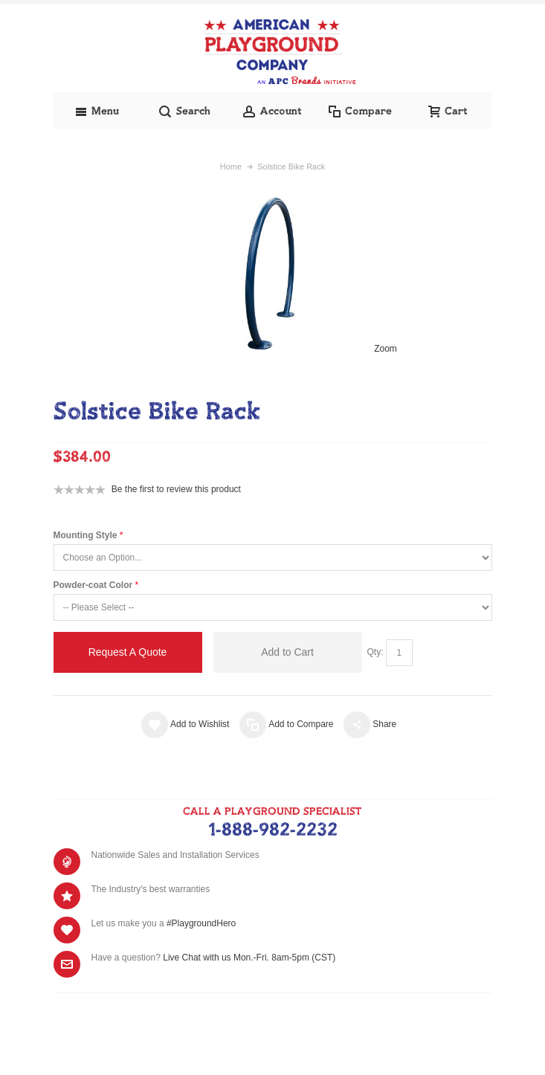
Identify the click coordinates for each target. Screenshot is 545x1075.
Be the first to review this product (176, 489)
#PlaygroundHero (201, 923)
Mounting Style (85, 535)
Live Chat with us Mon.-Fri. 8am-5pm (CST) (249, 957)
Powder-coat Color (93, 585)
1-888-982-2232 (272, 830)
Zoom (385, 348)
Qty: (375, 652)
